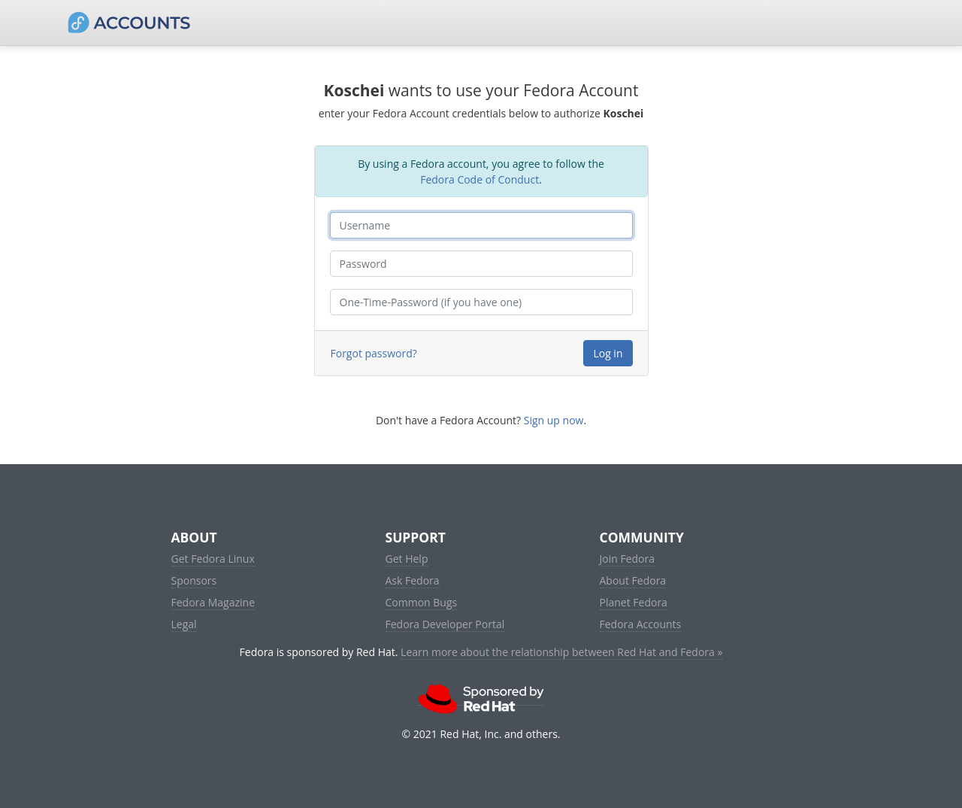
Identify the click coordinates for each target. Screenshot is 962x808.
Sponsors (194, 580)
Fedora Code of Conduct (479, 179)
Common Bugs (422, 602)
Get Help (407, 558)
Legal (184, 624)
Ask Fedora (413, 580)
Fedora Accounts (641, 624)
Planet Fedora (633, 602)
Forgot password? (374, 353)
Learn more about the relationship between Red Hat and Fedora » (561, 652)
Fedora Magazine (213, 602)
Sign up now (554, 420)
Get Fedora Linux (213, 558)
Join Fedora (627, 558)
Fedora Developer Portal (445, 624)
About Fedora (633, 580)
